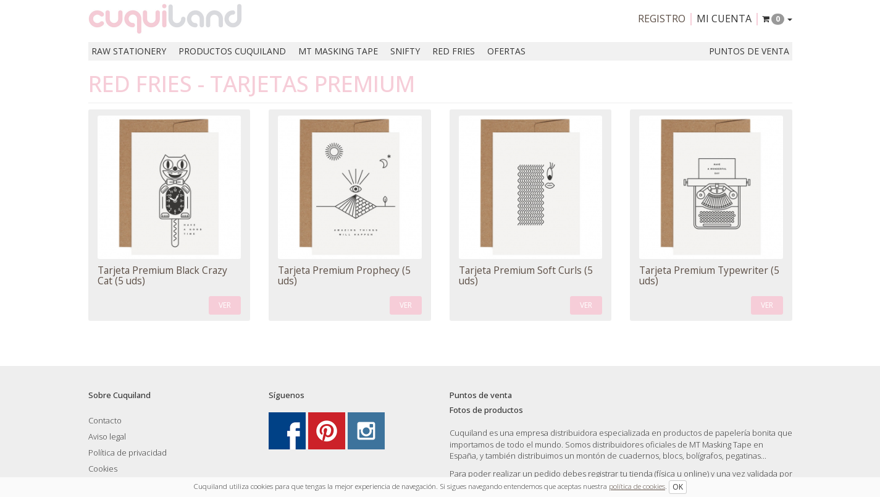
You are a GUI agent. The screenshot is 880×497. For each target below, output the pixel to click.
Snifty (405, 51)
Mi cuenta (724, 18)
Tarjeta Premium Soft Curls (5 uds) (526, 275)
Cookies (102, 468)
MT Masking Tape (338, 51)
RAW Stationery (128, 51)
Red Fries (453, 51)
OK (678, 487)
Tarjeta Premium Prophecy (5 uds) (344, 275)
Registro (661, 18)
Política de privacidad (127, 452)
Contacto (105, 420)
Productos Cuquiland (232, 51)
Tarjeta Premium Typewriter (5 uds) (709, 275)
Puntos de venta (749, 51)
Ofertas (506, 51)
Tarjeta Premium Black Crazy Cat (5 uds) (162, 275)
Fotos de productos (486, 409)
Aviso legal (107, 436)
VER (225, 305)
